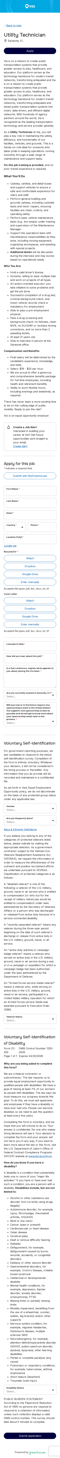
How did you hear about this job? (24, 656)
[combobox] (6, 528)
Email (10, 513)
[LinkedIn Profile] (30, 648)
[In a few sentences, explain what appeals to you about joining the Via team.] (30, 681)
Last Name (12, 501)
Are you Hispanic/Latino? (19, 818)
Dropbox (30, 566)
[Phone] (42, 529)
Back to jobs (12, 25)
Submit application (30, 1435)
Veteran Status (14, 1016)
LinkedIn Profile (15, 644)
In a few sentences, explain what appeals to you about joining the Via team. (29, 669)
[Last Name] (30, 505)
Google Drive (30, 574)
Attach (30, 558)
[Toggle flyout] (22, 527)
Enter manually (30, 582)
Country (11, 525)
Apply (30, 50)
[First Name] (30, 493)
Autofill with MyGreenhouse (30, 475)
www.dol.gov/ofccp (40, 1156)
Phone (35, 525)
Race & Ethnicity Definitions (20, 829)
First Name (13, 489)
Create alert (20, 446)
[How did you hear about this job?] (30, 660)
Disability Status (15, 1388)
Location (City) (15, 537)
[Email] (30, 517)
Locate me (10, 545)
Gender (10, 806)
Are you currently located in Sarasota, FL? (29, 693)
